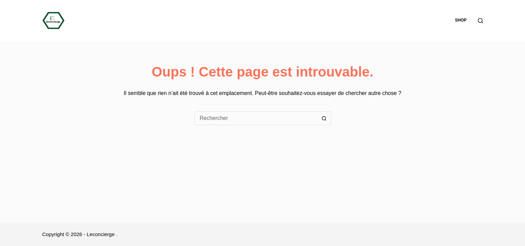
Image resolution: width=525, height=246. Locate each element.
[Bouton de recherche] (324, 118)
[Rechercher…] (255, 118)
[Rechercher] (480, 20)
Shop (461, 20)
